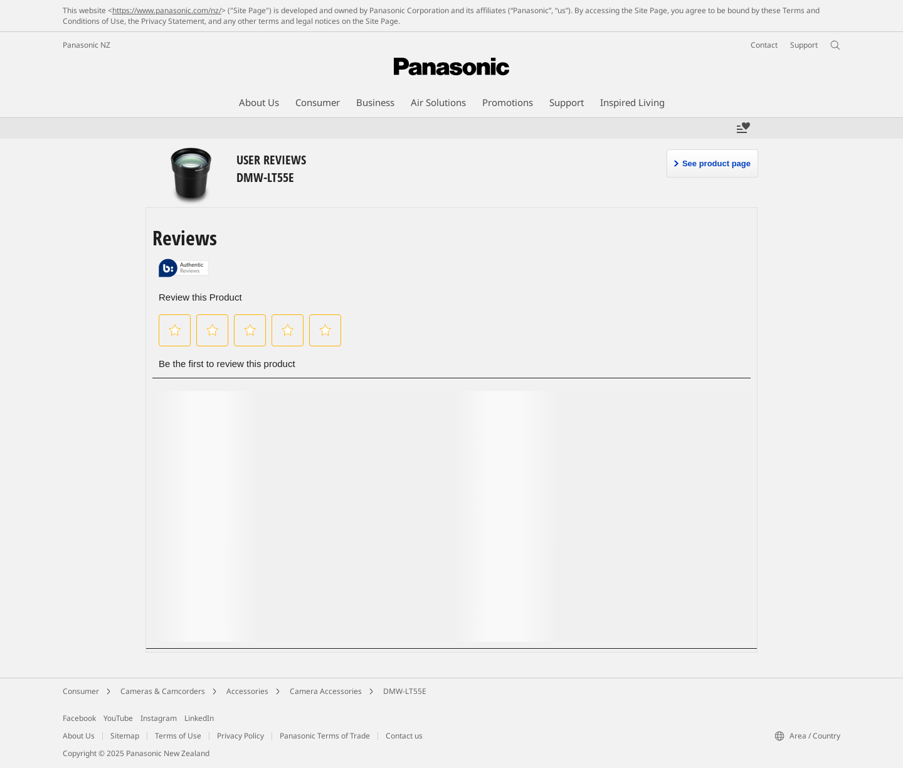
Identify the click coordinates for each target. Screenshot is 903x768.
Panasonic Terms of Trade (325, 735)
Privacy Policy (240, 735)
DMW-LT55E (404, 691)
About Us (79, 735)
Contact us (404, 735)
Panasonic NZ (86, 45)
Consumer (81, 691)
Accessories (247, 691)
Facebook (79, 718)
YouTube (118, 718)
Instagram (158, 718)
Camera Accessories (326, 691)
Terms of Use (178, 735)
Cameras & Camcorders (162, 691)
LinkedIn (199, 718)
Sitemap (124, 735)
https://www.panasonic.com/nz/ (166, 10)
